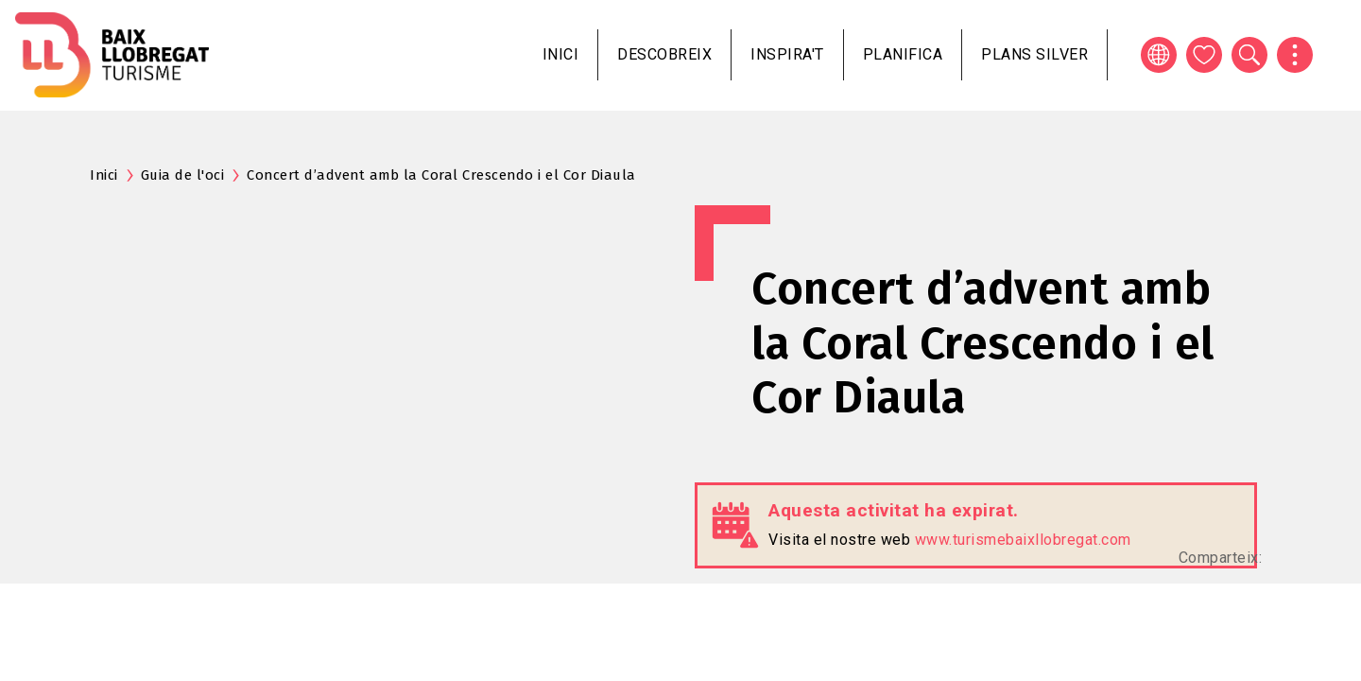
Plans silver (1034, 54)
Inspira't (787, 54)
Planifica (903, 54)
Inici (561, 54)
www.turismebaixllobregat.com (1023, 540)
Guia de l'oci (183, 174)
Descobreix (664, 54)
